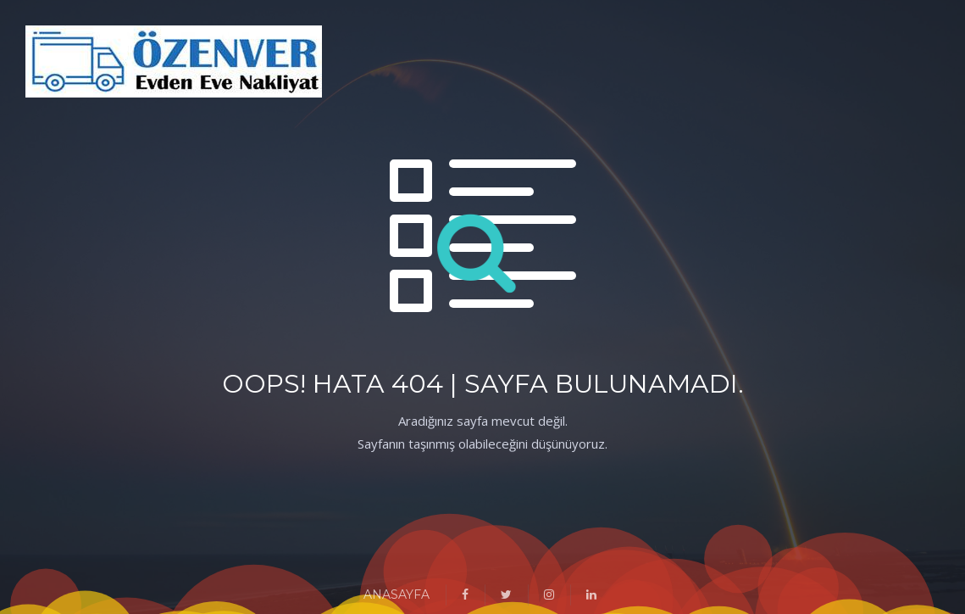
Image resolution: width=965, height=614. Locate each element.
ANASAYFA (396, 594)
